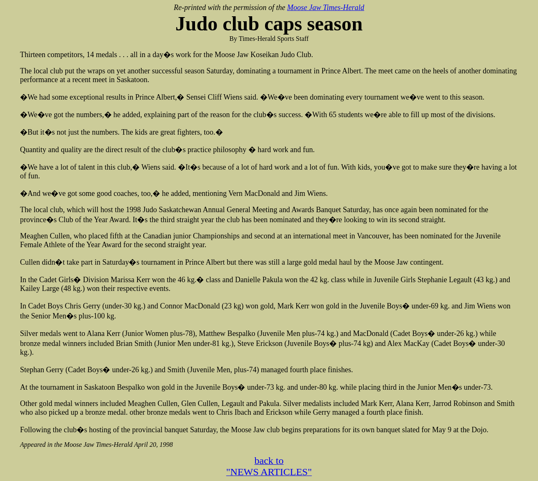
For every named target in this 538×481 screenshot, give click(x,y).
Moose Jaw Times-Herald (325, 7)
